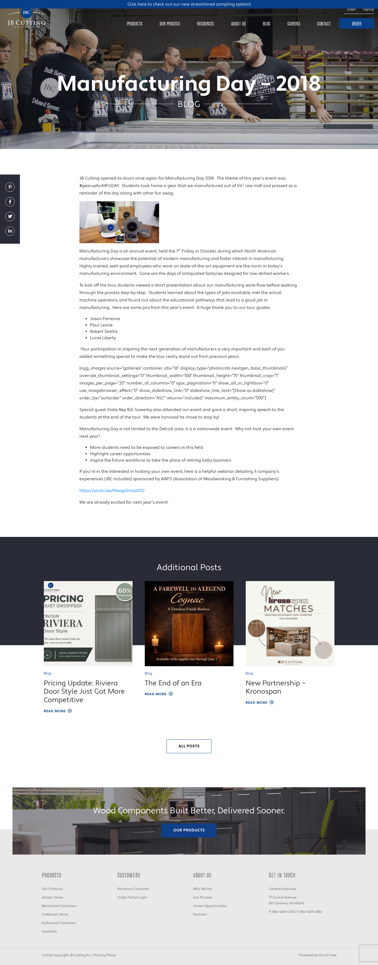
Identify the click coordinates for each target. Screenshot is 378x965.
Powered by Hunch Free (318, 955)
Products (135, 23)
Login (351, 9)
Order (357, 23)
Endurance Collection (59, 923)
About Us (238, 23)
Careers (293, 23)
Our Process (170, 23)
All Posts (189, 746)
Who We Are (202, 889)
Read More (58, 711)
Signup (368, 9)
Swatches (49, 931)
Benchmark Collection (59, 906)
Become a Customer (133, 889)
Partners (200, 914)
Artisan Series (52, 897)
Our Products (189, 830)
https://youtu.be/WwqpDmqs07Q (112, 490)
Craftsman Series (55, 914)
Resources (205, 23)
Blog (266, 23)
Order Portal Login (132, 897)
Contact (324, 23)
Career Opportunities (210, 906)
